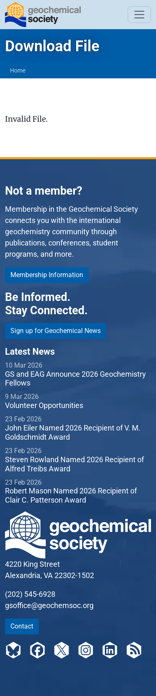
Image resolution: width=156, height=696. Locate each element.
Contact (21, 626)
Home (17, 70)
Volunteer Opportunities (44, 405)
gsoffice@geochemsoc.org (49, 605)
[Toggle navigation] (139, 14)
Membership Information (46, 275)
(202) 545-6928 (30, 594)
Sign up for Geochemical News (55, 331)
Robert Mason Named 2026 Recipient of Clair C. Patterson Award (71, 495)
